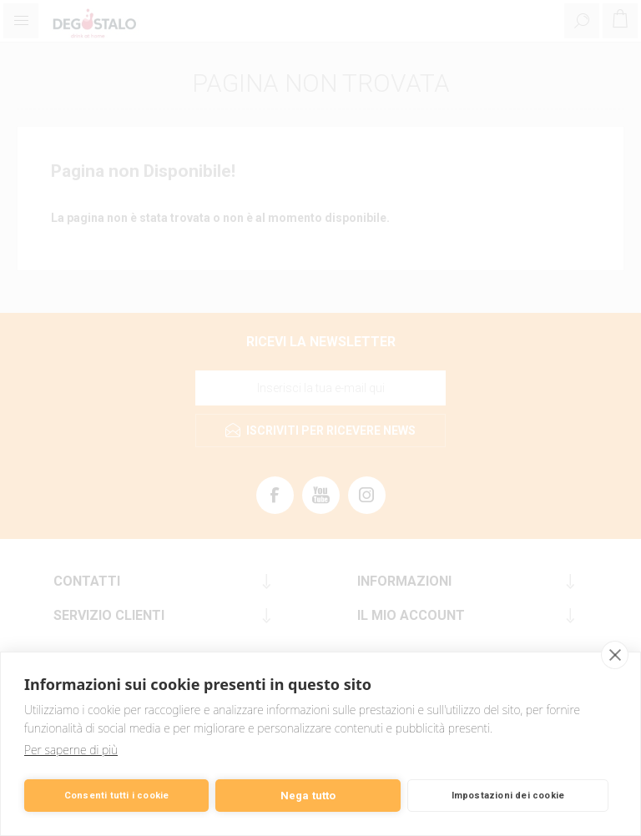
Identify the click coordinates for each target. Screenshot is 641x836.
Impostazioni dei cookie (508, 795)
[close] (614, 655)
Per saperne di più (71, 750)
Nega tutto (308, 795)
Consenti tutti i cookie (116, 795)
